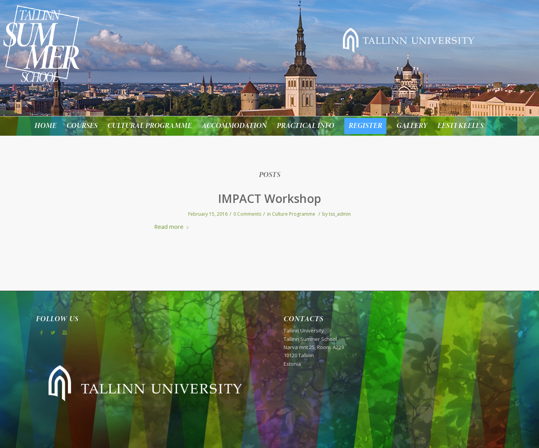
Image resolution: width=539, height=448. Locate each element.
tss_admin (340, 214)
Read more (173, 226)
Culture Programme (293, 214)
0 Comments (247, 214)
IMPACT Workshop (269, 198)
